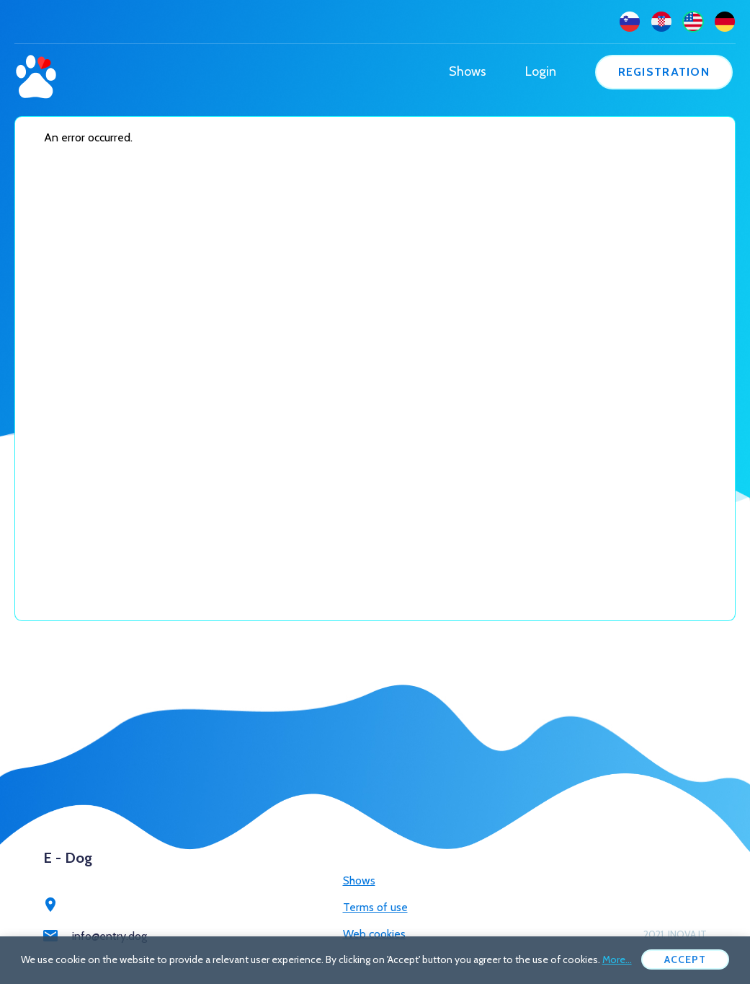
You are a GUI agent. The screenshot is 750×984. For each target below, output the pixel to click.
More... (617, 959)
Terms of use (375, 907)
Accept (685, 959)
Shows (467, 71)
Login (540, 71)
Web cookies (374, 934)
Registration (664, 72)
